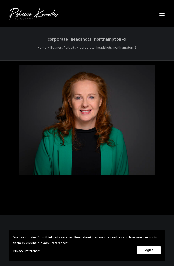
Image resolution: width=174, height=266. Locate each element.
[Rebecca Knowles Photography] (87, 13)
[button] (162, 13)
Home (42, 47)
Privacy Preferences (26, 251)
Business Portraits (63, 47)
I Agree (149, 250)
